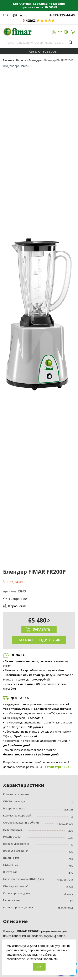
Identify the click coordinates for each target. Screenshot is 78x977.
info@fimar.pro (17, 15)
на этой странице (56, 767)
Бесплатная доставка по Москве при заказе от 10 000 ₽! (39, 5)
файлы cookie (39, 946)
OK (39, 967)
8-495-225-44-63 (62, 15)
